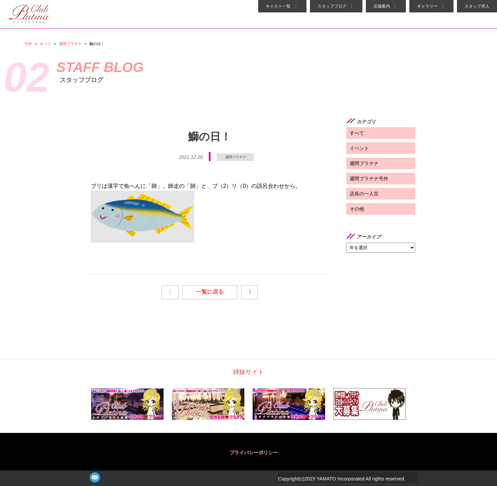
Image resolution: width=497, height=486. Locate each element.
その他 (357, 209)
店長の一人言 (364, 193)
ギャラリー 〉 (431, 6)
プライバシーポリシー (254, 452)
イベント (359, 148)
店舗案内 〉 (385, 6)
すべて (45, 44)
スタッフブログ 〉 (336, 6)
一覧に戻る (210, 292)
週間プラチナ (70, 44)
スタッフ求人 (477, 6)
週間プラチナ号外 (369, 178)
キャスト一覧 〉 (282, 6)
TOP (28, 44)
